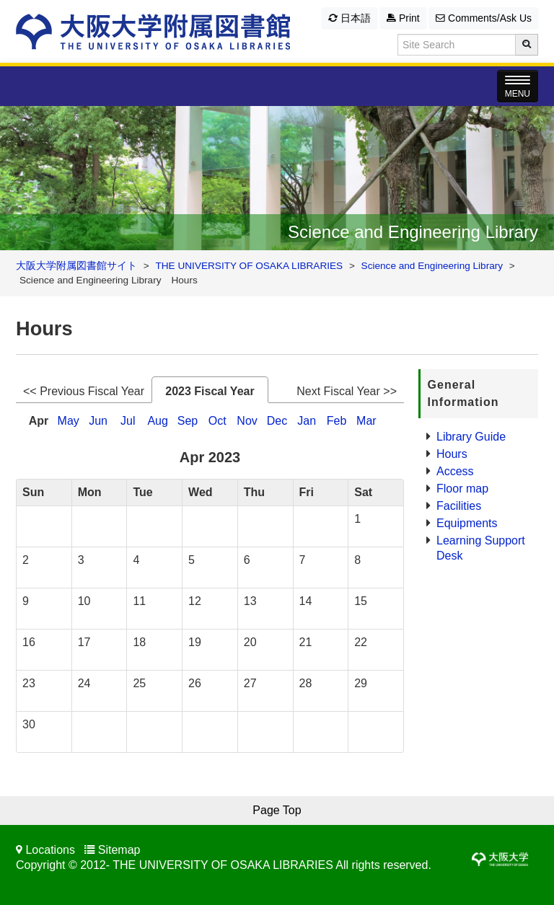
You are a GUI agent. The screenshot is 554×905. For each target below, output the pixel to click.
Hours (451, 454)
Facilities (458, 506)
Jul (127, 421)
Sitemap (119, 850)
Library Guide (471, 437)
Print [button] (403, 18)
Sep (187, 421)
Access (455, 471)
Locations (50, 850)
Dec (277, 421)
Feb (337, 421)
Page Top (276, 810)
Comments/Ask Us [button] (484, 18)
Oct (217, 421)
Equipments (467, 523)
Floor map (462, 488)
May (68, 421)
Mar (366, 421)
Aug (157, 421)
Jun (98, 421)
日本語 (349, 18)
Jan (306, 421)
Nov (247, 421)
